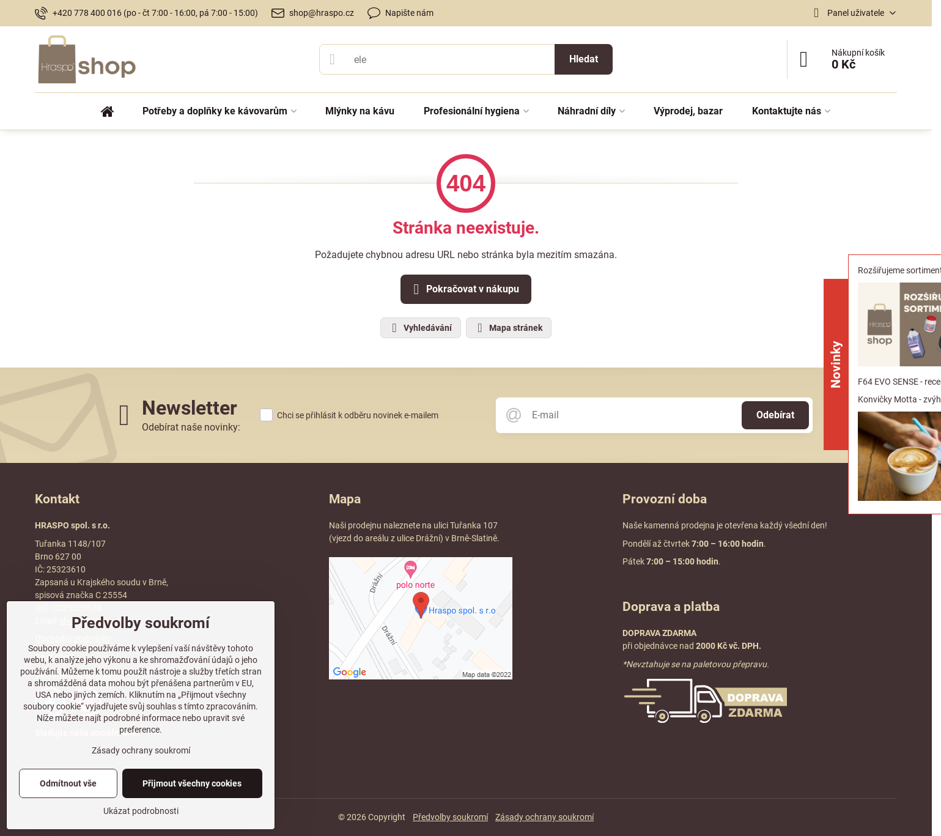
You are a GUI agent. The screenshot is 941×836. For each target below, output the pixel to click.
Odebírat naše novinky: (191, 427)
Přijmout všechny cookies (192, 783)
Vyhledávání (420, 328)
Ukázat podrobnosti (141, 811)
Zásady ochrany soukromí (544, 817)
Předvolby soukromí (450, 817)
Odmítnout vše (68, 783)
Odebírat (775, 415)
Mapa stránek (508, 328)
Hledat (583, 59)
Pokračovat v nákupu (464, 289)
